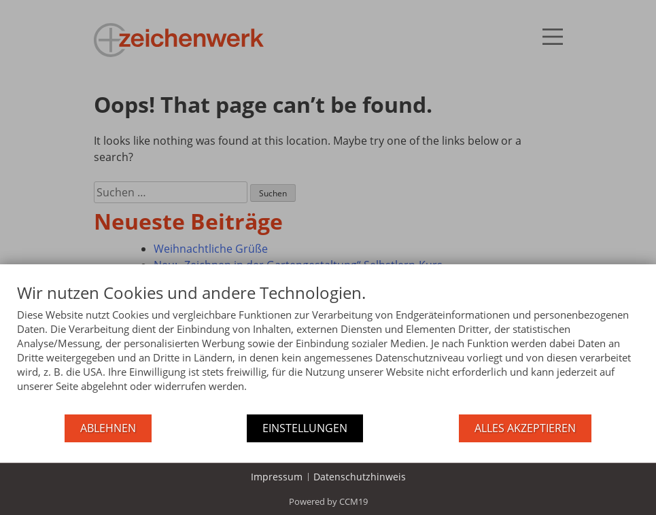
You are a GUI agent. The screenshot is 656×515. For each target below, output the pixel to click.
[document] (328, 348)
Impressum (277, 476)
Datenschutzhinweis (359, 476)
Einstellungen (304, 428)
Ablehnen (108, 428)
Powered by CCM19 (328, 501)
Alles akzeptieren (525, 428)
